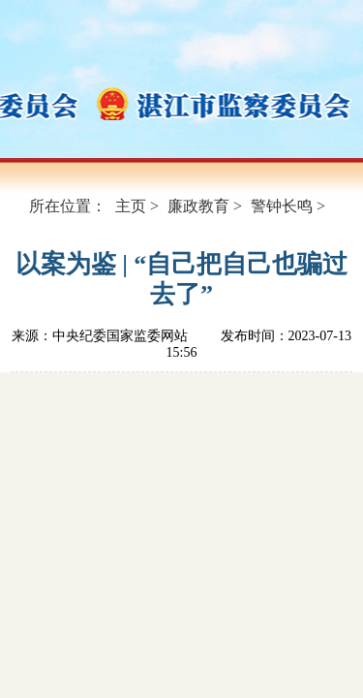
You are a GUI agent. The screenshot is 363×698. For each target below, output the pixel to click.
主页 (130, 206)
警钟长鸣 (282, 206)
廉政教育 (198, 206)
